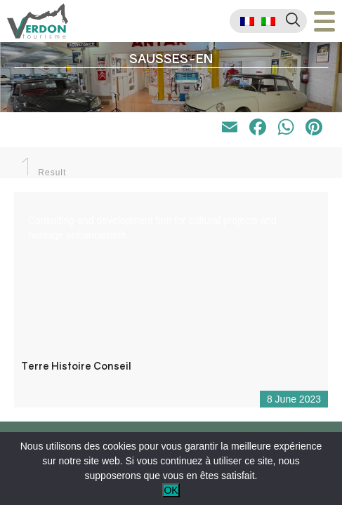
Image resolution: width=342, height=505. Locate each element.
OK (171, 490)
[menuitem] (247, 21)
